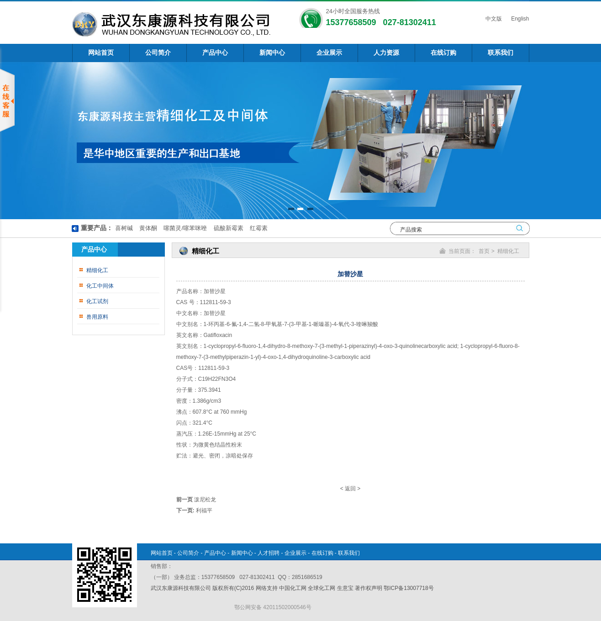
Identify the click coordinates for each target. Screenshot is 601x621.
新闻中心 (272, 52)
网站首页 (101, 52)
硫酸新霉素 (227, 228)
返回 (350, 488)
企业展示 (329, 52)
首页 (484, 251)
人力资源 (386, 52)
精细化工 (97, 270)
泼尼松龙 (205, 499)
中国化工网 (292, 588)
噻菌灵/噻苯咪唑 (184, 228)
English (519, 19)
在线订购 (443, 52)
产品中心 (215, 52)
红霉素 (258, 228)
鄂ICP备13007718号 (408, 588)
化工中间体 (100, 286)
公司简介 (158, 52)
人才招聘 (268, 553)
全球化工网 (321, 588)
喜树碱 (124, 228)
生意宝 (345, 588)
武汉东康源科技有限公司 (181, 588)
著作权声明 (368, 588)
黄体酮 (147, 228)
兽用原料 (97, 317)
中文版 (493, 19)
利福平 (204, 510)
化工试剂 (97, 301)
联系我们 (500, 52)
